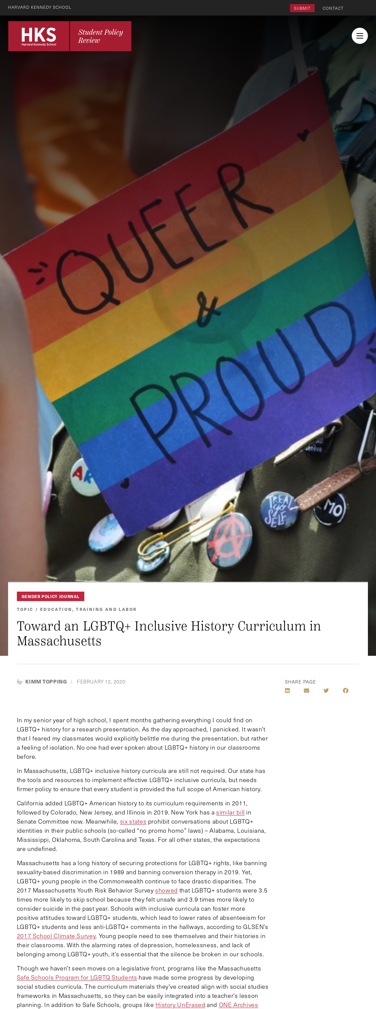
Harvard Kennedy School (39, 7)
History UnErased (180, 1005)
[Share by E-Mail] (306, 691)
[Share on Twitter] (326, 691)
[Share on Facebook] (345, 691)
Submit (302, 8)
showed (166, 890)
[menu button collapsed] (360, 36)
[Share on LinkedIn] (287, 691)
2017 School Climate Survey (56, 936)
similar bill (230, 812)
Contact (333, 8)
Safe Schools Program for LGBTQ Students (77, 977)
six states (133, 821)
